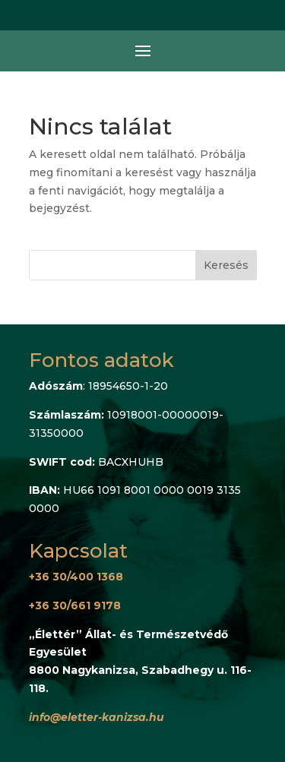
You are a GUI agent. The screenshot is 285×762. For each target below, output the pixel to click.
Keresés (226, 265)
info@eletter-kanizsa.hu (96, 717)
